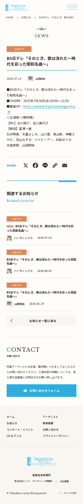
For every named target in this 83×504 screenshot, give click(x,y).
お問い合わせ (51, 429)
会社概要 (64, 481)
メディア (19, 49)
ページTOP (70, 493)
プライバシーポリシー (56, 436)
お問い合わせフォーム (41, 390)
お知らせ (12, 423)
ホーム (11, 417)
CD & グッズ (14, 436)
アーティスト (50, 417)
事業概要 (48, 423)
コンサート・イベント (20, 429)
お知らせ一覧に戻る (42, 321)
